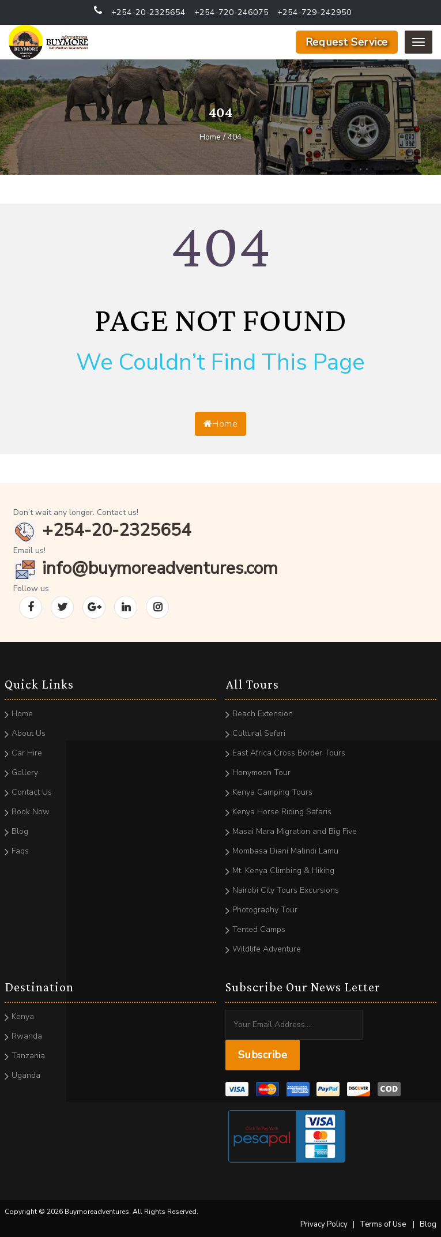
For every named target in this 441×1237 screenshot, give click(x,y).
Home (220, 424)
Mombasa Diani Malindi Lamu (285, 850)
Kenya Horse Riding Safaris (281, 811)
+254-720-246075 (231, 12)
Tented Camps (258, 929)
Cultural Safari (258, 733)
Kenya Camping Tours (272, 792)
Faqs (20, 850)
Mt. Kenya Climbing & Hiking (283, 870)
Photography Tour (264, 909)
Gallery (25, 772)
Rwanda (27, 1036)
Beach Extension (262, 713)
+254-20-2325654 (148, 12)
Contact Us (32, 792)
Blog (20, 831)
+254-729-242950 (314, 12)
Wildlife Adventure (266, 948)
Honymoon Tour (261, 772)
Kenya (23, 1016)
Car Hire (27, 752)
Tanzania (28, 1055)
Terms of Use (383, 1224)
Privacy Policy (324, 1224)
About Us (29, 733)
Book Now (31, 811)
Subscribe (263, 1055)
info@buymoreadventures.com (145, 568)
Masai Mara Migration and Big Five (294, 831)
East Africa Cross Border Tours (288, 752)
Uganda (26, 1075)
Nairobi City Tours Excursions (285, 890)
